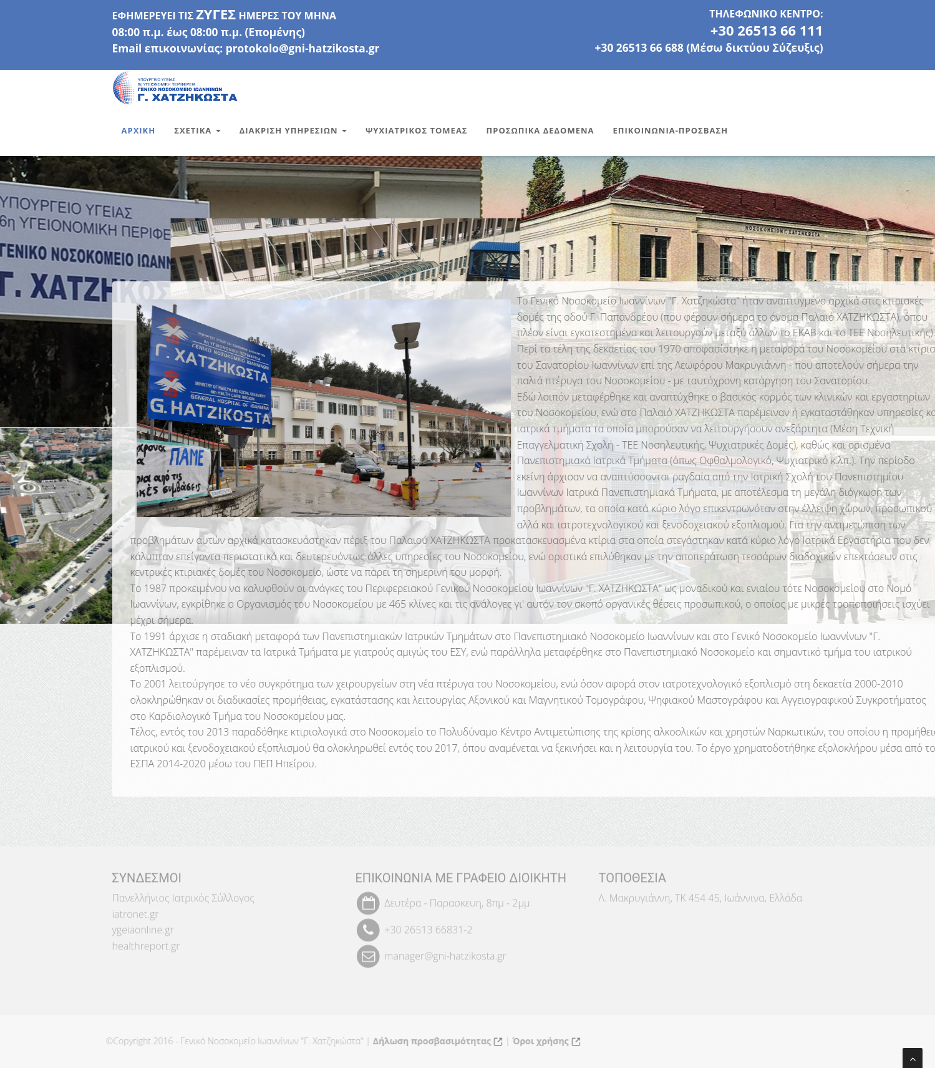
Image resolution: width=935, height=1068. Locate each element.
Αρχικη (139, 130)
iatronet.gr (135, 910)
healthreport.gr (146, 942)
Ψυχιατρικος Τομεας (417, 130)
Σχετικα (197, 130)
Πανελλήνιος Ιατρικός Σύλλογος (183, 894)
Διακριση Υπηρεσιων (293, 130)
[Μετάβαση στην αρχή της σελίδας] (913, 1058)
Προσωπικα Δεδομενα (540, 130)
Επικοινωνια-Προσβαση (671, 130)
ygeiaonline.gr (143, 926)
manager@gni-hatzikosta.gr (445, 952)
